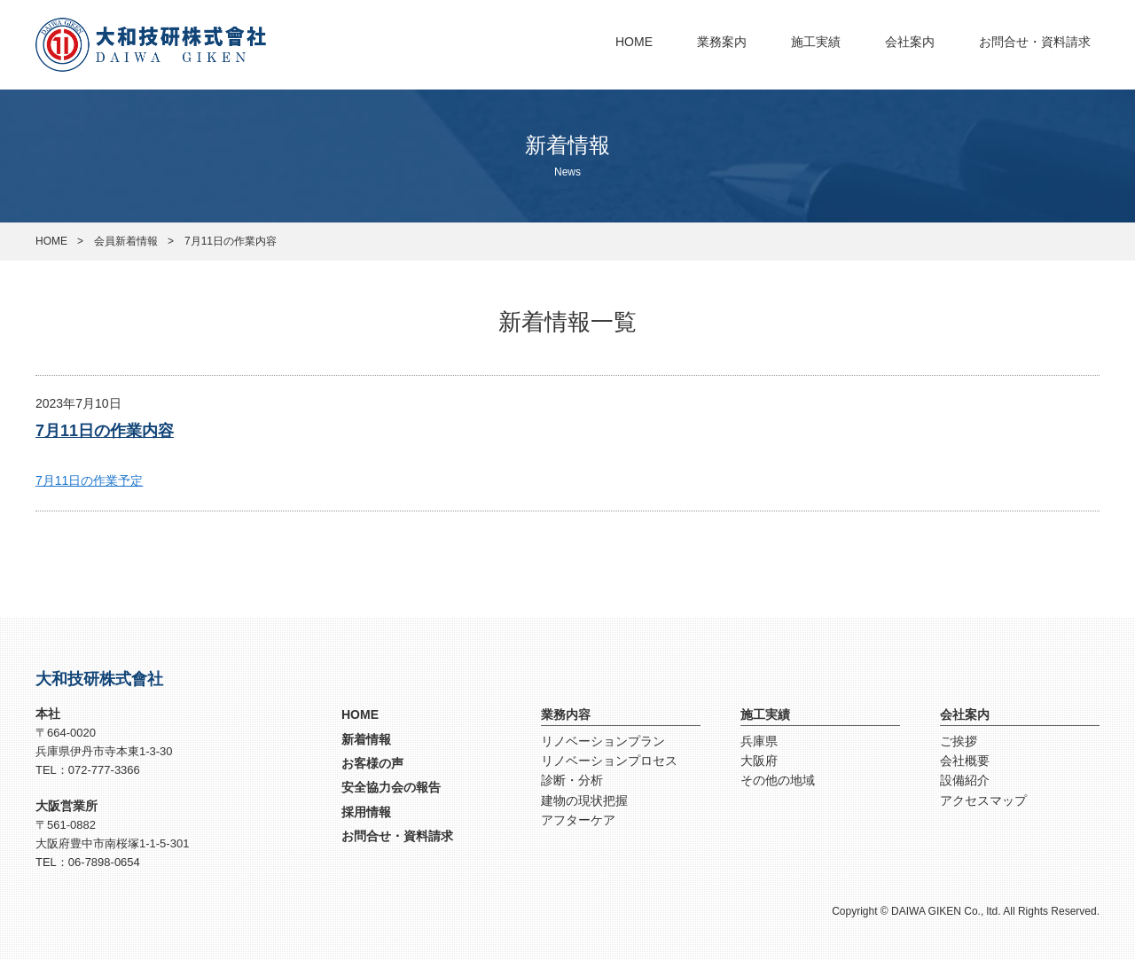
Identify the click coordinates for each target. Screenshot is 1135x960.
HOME (634, 42)
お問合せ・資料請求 (1035, 42)
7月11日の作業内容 (104, 431)
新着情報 (366, 739)
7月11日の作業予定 (89, 480)
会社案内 (910, 42)
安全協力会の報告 (391, 787)
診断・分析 (572, 780)
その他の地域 (777, 780)
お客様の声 (372, 763)
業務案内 (722, 42)
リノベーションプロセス (609, 760)
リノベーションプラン (603, 741)
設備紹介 (965, 780)
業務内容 (566, 714)
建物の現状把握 (584, 800)
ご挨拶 (958, 741)
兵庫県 (759, 741)
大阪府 (759, 760)
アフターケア (578, 820)
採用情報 (366, 812)
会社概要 (965, 760)
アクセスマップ (983, 800)
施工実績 (816, 42)
